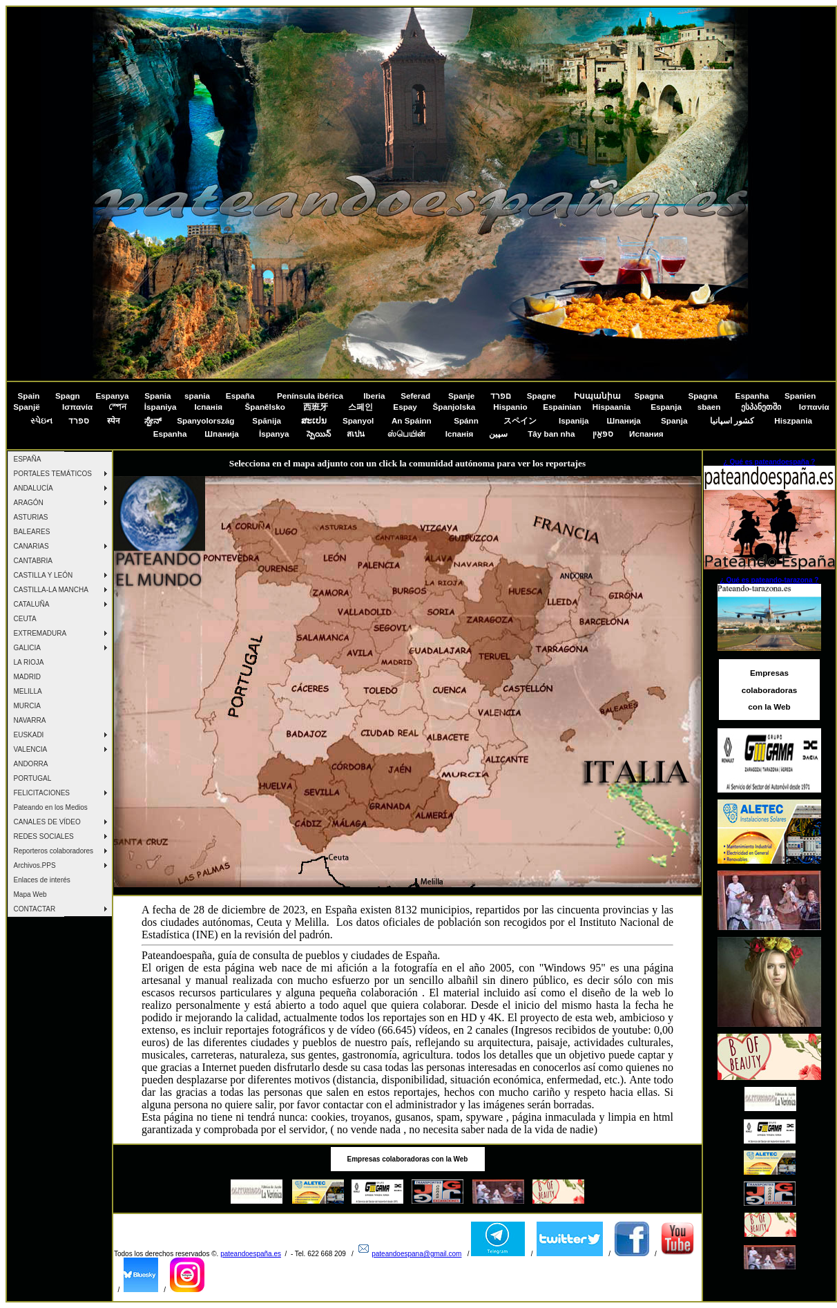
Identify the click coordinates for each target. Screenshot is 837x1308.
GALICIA (27, 648)
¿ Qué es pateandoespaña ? (770, 462)
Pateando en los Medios (51, 807)
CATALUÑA (32, 604)
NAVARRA (30, 720)
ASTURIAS (31, 517)
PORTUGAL (33, 778)
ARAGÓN (29, 502)
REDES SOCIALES (44, 836)
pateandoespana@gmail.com (416, 1254)
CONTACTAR (35, 909)
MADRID (27, 677)
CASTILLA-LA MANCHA (51, 590)
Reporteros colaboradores (54, 851)
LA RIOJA (29, 662)
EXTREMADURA (40, 633)
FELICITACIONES (42, 793)
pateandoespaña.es (250, 1254)
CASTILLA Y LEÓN (43, 575)
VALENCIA (31, 749)
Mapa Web (30, 894)
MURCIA (27, 706)
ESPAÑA (27, 459)
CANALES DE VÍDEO (47, 822)
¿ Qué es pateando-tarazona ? (769, 580)
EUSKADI (29, 735)
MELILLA (28, 691)
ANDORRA (31, 764)
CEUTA (25, 619)
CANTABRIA (33, 561)
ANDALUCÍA (33, 488)
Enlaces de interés (42, 880)
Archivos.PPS (35, 865)
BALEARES (32, 531)
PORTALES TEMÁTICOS (53, 473)
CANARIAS (31, 546)
